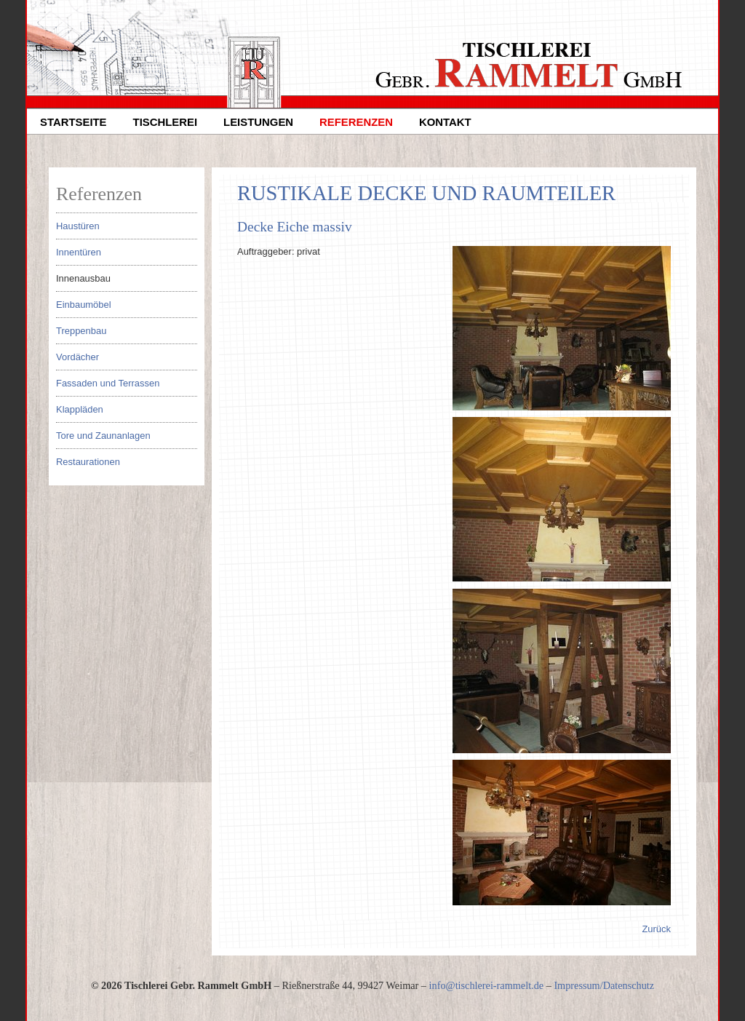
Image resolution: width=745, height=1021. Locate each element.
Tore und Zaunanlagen (103, 435)
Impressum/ (578, 985)
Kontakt (445, 122)
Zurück (656, 928)
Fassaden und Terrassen (107, 383)
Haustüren (78, 226)
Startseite (73, 122)
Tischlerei (165, 122)
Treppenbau (81, 330)
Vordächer (77, 356)
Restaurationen (88, 461)
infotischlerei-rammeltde (486, 985)
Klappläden (79, 409)
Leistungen (258, 122)
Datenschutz (628, 985)
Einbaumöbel (83, 304)
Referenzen (356, 122)
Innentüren (78, 252)
